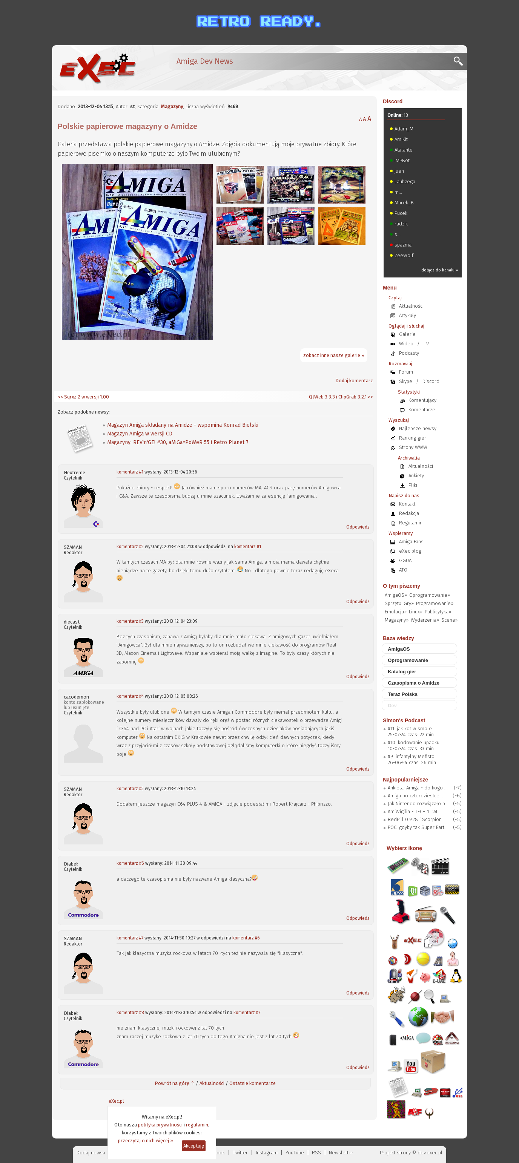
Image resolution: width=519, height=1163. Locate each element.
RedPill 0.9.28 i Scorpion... (416, 819)
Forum (406, 372)
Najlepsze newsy (417, 428)
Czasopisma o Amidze (413, 683)
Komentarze (421, 409)
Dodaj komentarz (354, 380)
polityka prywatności (160, 1125)
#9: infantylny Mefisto (411, 756)
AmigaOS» (396, 595)
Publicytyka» (438, 611)
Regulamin (410, 523)
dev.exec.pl (430, 1152)
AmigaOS (399, 649)
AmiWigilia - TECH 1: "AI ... (415, 811)
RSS (316, 1152)
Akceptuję (193, 1146)
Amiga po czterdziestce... (415, 795)
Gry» (409, 603)
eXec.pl (116, 1101)
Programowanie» (434, 603)
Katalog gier (402, 671)
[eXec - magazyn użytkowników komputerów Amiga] (97, 68)
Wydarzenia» (425, 620)
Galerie (407, 334)
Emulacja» (396, 611)
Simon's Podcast (404, 720)
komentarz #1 (130, 472)
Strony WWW (413, 447)
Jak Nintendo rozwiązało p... (418, 803)
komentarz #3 (130, 621)
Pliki (412, 485)
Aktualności (212, 1083)
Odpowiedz (358, 527)
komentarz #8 (130, 1012)
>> (370, 397)
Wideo (406, 343)
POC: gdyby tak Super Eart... (418, 827)
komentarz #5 (130, 788)
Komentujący (422, 400)
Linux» (415, 611)
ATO (403, 570)
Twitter (240, 1152)
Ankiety (416, 475)
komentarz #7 (130, 938)
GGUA (405, 560)
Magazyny (172, 106)
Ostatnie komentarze (252, 1083)
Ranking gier (412, 438)
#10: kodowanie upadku (413, 742)
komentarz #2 (130, 546)
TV (426, 343)
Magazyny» (396, 620)
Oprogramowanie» (429, 595)
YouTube (295, 1152)
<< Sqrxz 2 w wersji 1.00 (83, 397)
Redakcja (409, 513)
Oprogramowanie (408, 660)
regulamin (197, 1125)
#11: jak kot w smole (410, 728)
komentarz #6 (130, 863)
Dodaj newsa (91, 1152)
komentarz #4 (130, 696)
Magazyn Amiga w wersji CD (139, 434)
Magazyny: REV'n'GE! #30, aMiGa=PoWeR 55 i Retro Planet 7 (178, 442)
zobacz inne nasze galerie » (333, 355)
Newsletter (341, 1152)
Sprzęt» (393, 603)
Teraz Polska (403, 694)
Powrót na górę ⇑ (175, 1083)
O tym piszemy (401, 586)
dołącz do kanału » (439, 270)
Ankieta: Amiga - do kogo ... (418, 788)
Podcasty (409, 353)
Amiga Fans (411, 541)
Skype (405, 381)
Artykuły (407, 315)
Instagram (267, 1152)
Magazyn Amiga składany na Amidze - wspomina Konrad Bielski (182, 425)
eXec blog (410, 551)
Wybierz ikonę (404, 848)
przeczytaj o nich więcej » (145, 1140)
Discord (392, 101)
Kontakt (407, 504)
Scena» (449, 620)
